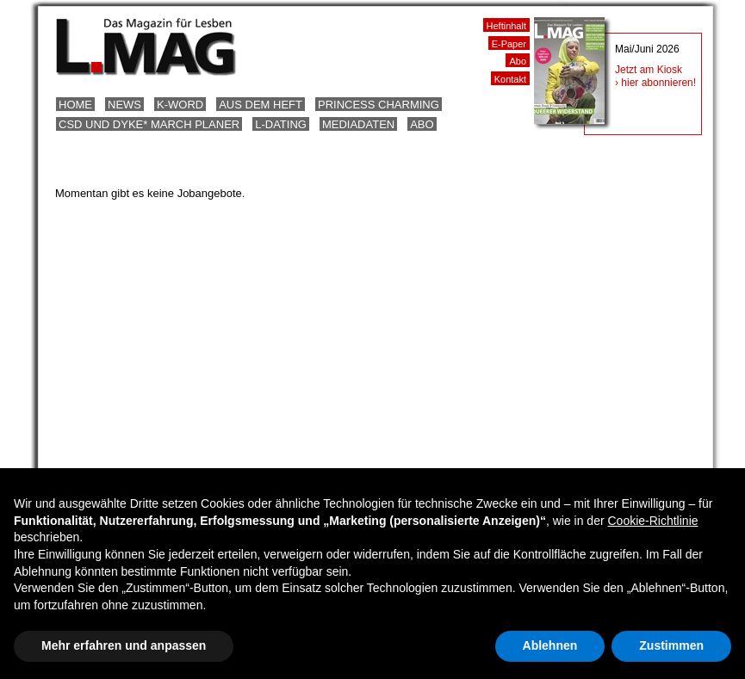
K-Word (180, 104)
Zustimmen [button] (671, 645)
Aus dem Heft (260, 104)
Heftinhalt (506, 26)
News (124, 104)
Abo (421, 124)
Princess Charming (378, 104)
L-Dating (281, 124)
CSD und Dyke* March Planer (149, 124)
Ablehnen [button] (550, 645)
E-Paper (509, 44)
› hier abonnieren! (655, 83)
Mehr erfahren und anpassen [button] (123, 645)
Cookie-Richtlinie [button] (652, 521)
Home (75, 104)
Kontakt (510, 79)
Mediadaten (358, 124)
